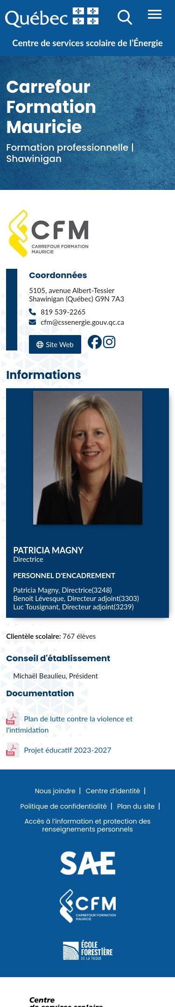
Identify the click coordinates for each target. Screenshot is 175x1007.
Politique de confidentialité (64, 807)
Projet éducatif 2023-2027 (58, 749)
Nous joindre (55, 791)
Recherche (125, 17)
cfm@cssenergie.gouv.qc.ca (82, 322)
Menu (154, 14)
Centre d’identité (113, 791)
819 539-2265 (63, 312)
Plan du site (135, 807)
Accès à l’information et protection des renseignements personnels (87, 826)
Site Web (55, 345)
